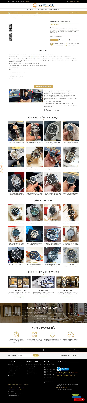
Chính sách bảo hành (30, 368)
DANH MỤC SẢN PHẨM (31, 9)
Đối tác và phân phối (12, 373)
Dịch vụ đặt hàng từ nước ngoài (13, 368)
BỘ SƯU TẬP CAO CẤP (42, 9)
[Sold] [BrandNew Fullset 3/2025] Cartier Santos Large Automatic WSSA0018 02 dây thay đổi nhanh (16, 194)
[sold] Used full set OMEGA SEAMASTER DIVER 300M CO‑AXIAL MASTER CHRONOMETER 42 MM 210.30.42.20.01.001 (52, 194)
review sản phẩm (43, 50)
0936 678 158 (26, 1)
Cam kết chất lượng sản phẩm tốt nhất (15, 366)
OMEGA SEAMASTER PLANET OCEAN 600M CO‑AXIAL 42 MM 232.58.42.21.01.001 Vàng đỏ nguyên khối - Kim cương (71, 223)
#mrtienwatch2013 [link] (33, 56)
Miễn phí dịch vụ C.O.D (12, 371)
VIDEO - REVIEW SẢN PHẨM (54, 9)
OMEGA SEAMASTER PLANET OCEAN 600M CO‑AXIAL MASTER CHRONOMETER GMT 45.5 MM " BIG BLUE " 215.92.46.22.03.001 (34, 266)
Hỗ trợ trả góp (73, 39)
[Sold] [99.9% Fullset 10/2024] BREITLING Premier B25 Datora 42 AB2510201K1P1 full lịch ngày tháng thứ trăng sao (16, 143)
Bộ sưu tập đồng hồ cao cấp (49, 364)
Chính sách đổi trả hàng (30, 371)
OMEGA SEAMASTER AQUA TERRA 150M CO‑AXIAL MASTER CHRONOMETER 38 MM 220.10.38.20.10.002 (34, 223)
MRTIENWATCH (11, 364)
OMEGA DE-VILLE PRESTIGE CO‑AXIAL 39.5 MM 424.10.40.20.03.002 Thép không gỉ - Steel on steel (16, 244)
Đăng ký (36, 355)
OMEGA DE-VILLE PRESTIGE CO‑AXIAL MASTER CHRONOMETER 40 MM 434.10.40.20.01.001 (52, 223)
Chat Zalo (75, 394)
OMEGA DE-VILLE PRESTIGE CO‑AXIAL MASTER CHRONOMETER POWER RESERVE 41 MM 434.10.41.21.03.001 (71, 244)
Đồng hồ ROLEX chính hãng (49, 369)
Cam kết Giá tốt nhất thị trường (31, 366)
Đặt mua (54, 39)
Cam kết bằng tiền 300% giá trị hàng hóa (33, 364)
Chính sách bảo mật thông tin (31, 373)
